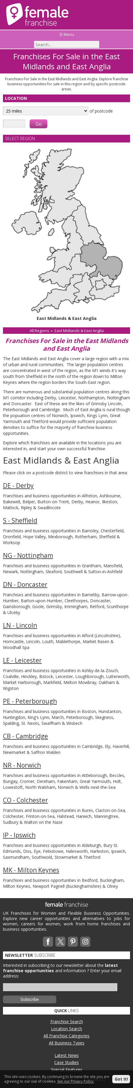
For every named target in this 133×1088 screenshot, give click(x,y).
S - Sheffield (20, 520)
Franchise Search (66, 1021)
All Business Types (66, 1043)
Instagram (85, 942)
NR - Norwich (22, 765)
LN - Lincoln (20, 625)
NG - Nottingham (28, 555)
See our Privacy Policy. (75, 1081)
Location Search (66, 1028)
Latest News (67, 1055)
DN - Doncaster (25, 584)
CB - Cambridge (25, 736)
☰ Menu (66, 34)
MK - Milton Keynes (31, 870)
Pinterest (73, 942)
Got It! (121, 1079)
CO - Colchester (25, 800)
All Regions (39, 330)
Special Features (66, 1069)
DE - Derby (18, 485)
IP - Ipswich (19, 835)
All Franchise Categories (66, 1036)
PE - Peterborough (30, 701)
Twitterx (60, 942)
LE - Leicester (22, 660)
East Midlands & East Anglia (79, 330)
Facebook (48, 942)
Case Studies (66, 1062)
